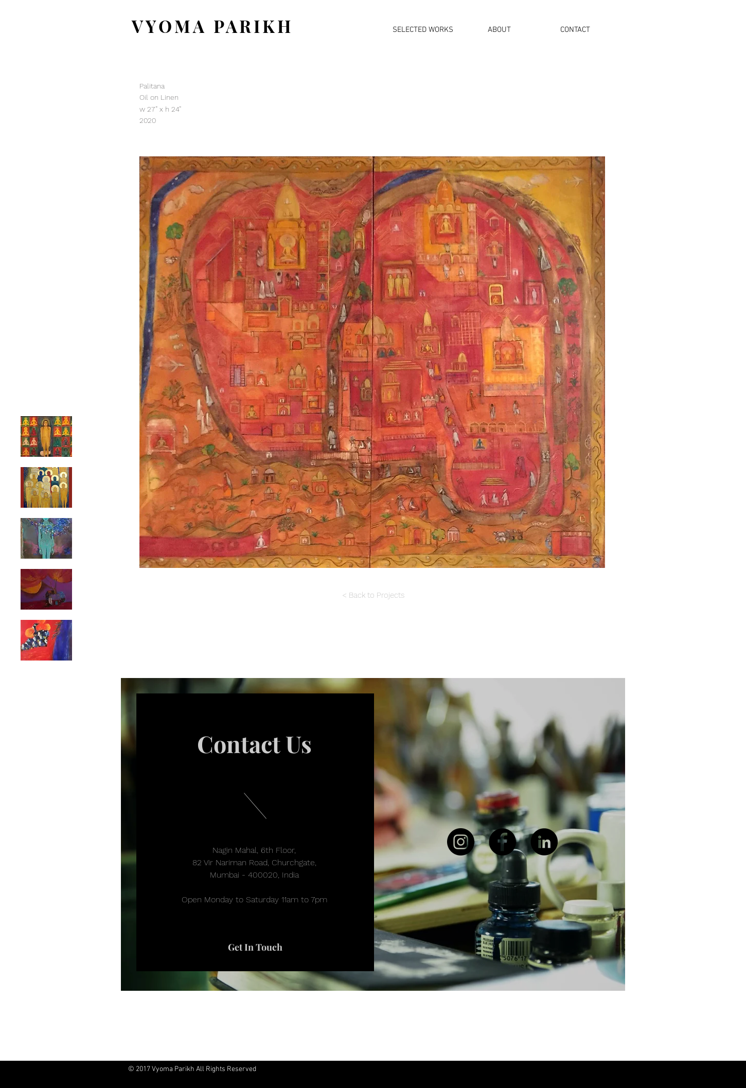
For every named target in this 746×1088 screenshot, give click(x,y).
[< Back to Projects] (373, 595)
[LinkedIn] (544, 841)
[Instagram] (460, 841)
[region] (373, 834)
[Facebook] (502, 841)
